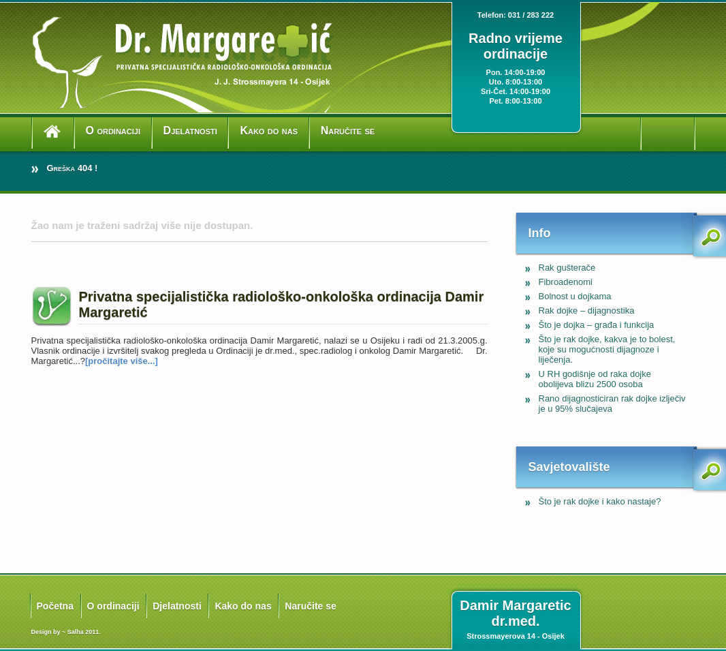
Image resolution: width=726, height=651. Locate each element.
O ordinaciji (113, 130)
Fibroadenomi (566, 282)
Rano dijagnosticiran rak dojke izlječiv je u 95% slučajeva (612, 403)
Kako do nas (269, 130)
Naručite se (348, 130)
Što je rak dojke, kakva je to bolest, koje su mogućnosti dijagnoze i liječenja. (607, 349)
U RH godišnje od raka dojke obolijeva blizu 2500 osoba (595, 379)
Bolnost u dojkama (575, 296)
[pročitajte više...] (121, 361)
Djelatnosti (190, 130)
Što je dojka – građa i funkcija (596, 325)
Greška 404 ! (72, 168)
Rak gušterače (567, 267)
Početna (55, 606)
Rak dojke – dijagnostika (587, 310)
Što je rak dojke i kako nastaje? (600, 501)
